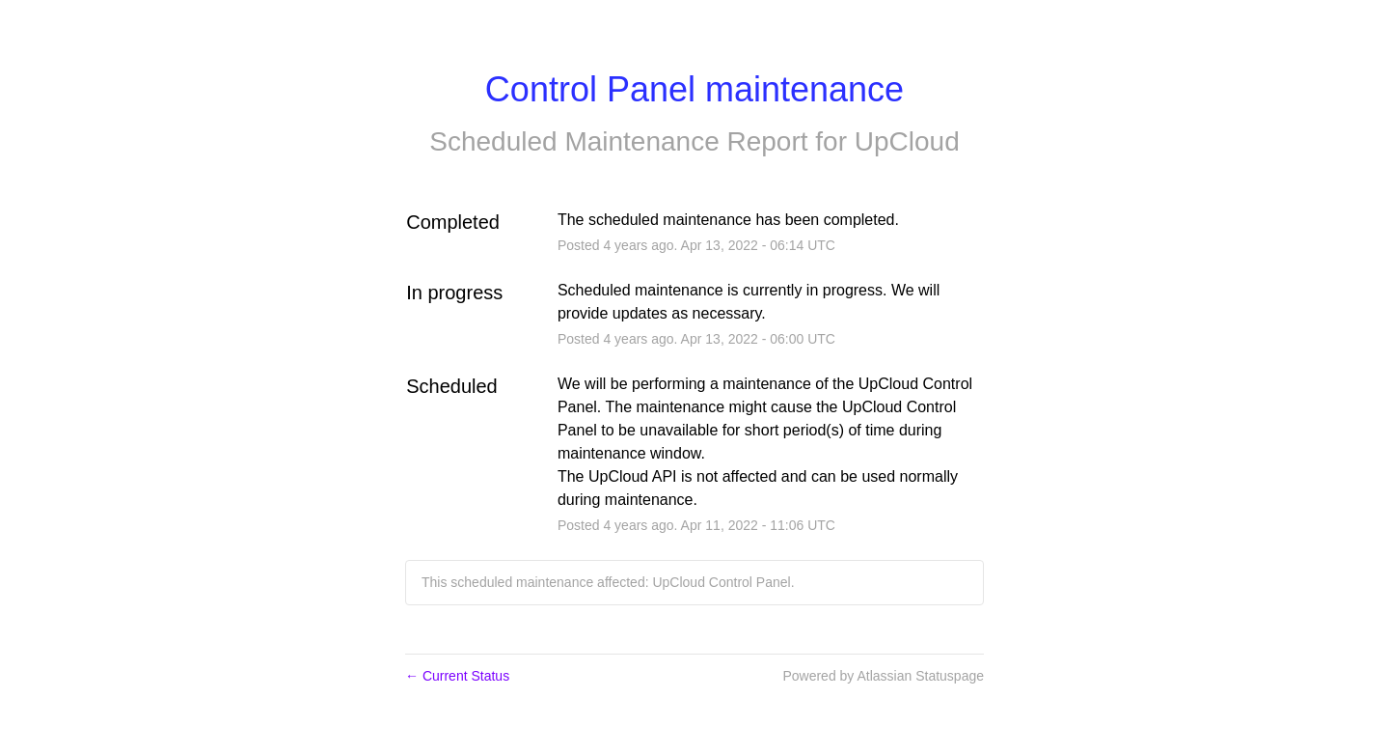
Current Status (457, 676)
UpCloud (907, 141)
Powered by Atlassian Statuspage (883, 676)
